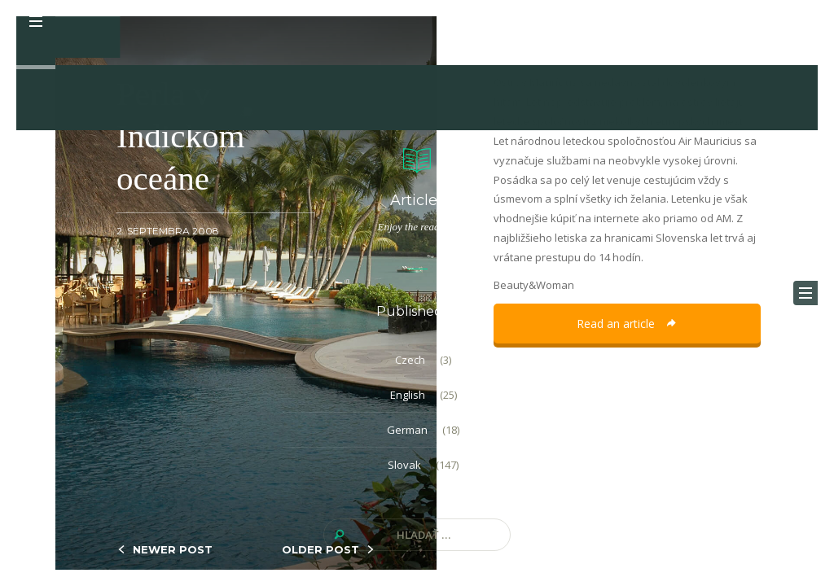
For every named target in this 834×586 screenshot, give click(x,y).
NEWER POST (173, 549)
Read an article (627, 323)
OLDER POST (320, 549)
